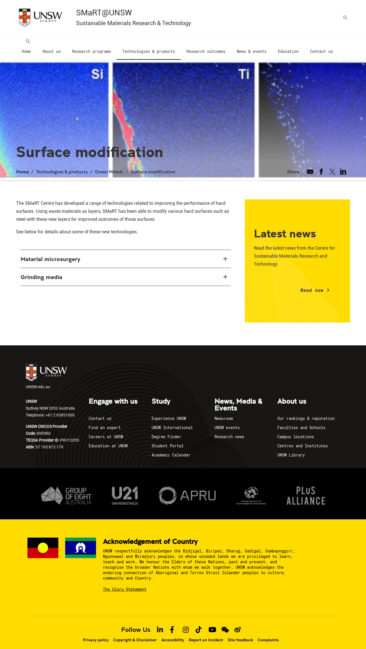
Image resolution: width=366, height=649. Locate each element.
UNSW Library (291, 449)
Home (22, 166)
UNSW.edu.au (46, 371)
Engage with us (113, 396)
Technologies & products (62, 166)
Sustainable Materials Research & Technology (133, 23)
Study (161, 396)
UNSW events (227, 421)
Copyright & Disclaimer (135, 634)
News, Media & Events (238, 399)
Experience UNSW (169, 412)
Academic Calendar (171, 449)
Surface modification (152, 166)
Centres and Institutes (302, 440)
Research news (229, 431)
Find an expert (105, 421)
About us (291, 396)
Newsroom (223, 412)
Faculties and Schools (301, 421)
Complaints (268, 634)
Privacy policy (96, 634)
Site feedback (240, 634)
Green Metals (109, 166)
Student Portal (168, 440)
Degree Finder (166, 431)
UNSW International (172, 421)
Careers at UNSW (106, 431)
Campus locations (295, 431)
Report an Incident (206, 634)
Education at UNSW (108, 440)
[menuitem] (26, 46)
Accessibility (172, 634)
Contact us (100, 412)
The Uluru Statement (124, 583)
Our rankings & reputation (306, 412)
